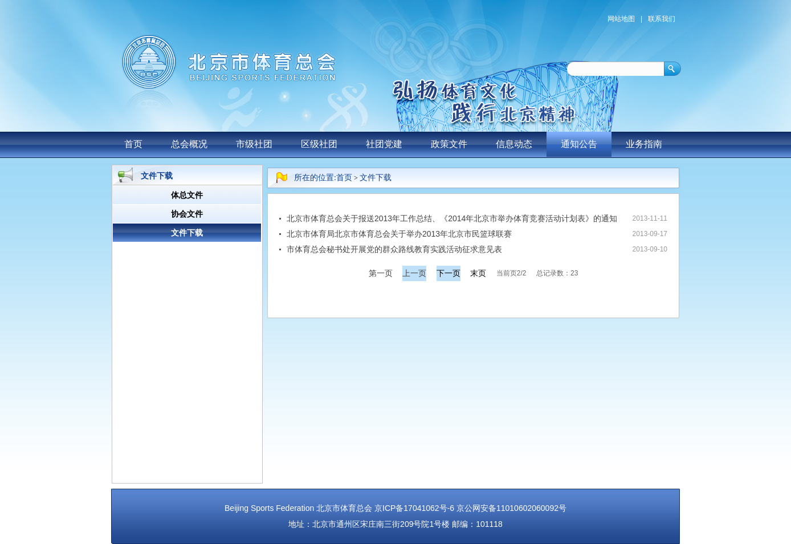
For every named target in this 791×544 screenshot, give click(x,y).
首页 (133, 144)
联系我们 (661, 19)
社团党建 (384, 144)
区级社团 (319, 144)
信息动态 (514, 144)
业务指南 (644, 144)
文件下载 (376, 177)
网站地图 (621, 19)
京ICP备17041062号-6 (414, 508)
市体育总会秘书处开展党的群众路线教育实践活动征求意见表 (394, 249)
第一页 (381, 273)
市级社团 (254, 144)
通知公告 (579, 144)
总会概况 (189, 144)
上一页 (414, 273)
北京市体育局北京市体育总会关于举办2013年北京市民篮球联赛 (399, 233)
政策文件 (449, 144)
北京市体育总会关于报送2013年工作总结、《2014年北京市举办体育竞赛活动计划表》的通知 (452, 218)
